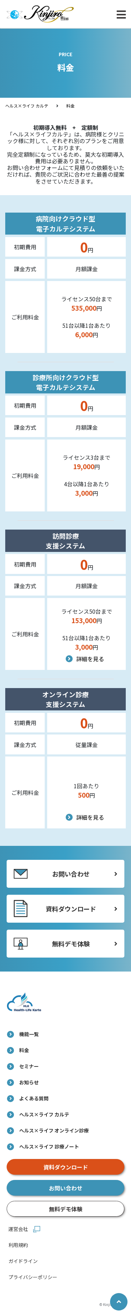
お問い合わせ (65, 1188)
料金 (70, 106)
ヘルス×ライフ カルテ (26, 106)
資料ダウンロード (65, 1167)
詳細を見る (86, 659)
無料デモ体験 (65, 1209)
